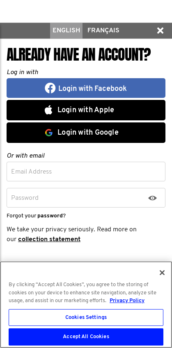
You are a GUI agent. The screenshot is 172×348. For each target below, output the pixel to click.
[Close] (162, 273)
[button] (160, 30)
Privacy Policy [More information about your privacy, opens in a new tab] (127, 300)
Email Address (31, 172)
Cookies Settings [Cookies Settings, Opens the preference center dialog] (86, 317)
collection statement (49, 239)
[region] (86, 304)
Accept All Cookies (86, 336)
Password (25, 198)
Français (103, 30)
